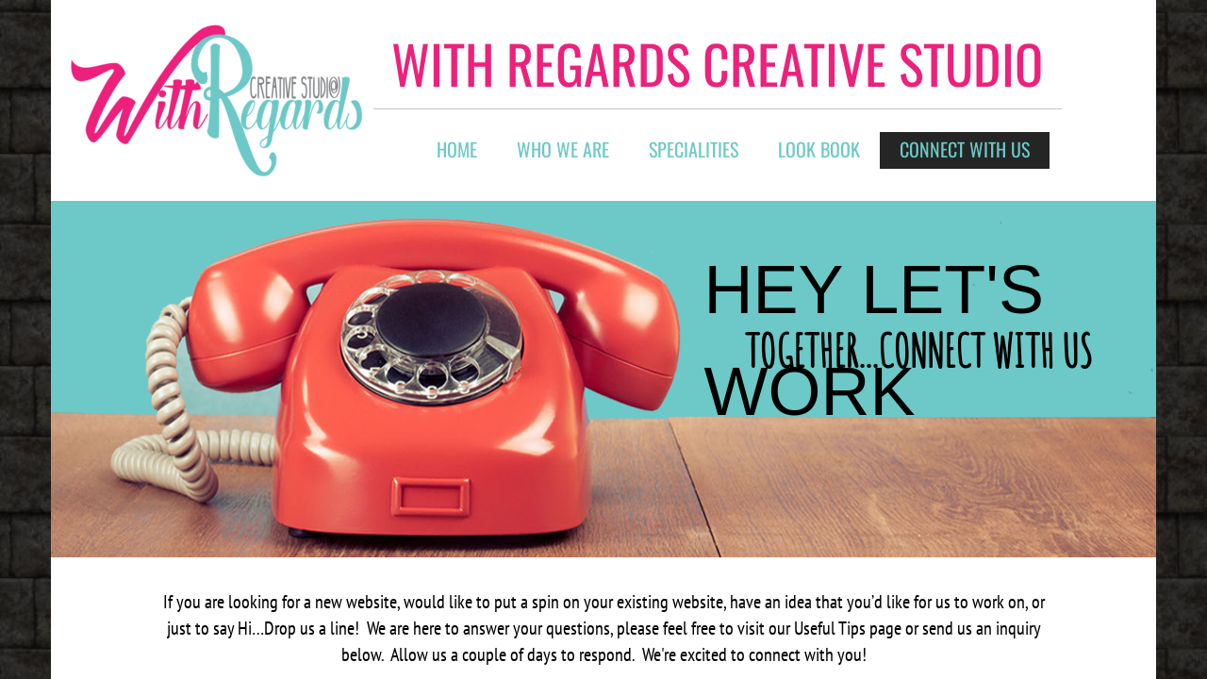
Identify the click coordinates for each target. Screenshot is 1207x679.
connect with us (965, 149)
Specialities (693, 149)
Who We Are (563, 149)
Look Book (819, 149)
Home (457, 149)
